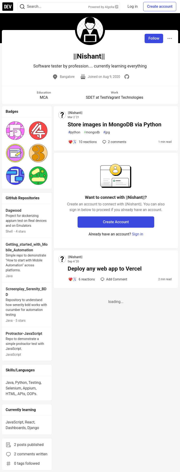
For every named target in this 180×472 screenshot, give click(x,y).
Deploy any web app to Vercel (105, 268)
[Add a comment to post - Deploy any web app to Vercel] (81, 279)
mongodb (92, 132)
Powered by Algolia (103, 7)
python (74, 132)
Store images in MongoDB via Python (114, 124)
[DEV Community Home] (8, 6)
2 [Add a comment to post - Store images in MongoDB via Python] (113, 142)
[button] (15, 130)
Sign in (137, 234)
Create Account (116, 222)
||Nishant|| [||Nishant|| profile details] (75, 113)
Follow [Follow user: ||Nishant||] (153, 38)
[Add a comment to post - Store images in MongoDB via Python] (82, 142)
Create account (159, 6)
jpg (106, 132)
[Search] (22, 6)
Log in (133, 6)
